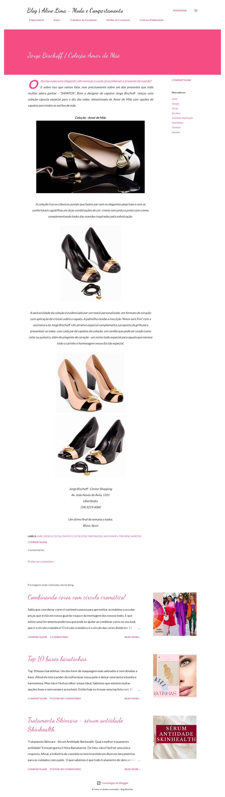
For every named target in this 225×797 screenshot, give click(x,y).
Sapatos (176, 132)
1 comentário (59, 637)
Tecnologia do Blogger (112, 783)
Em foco (176, 113)
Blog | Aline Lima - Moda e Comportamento (75, 10)
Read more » (132, 637)
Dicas (175, 108)
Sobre (55, 19)
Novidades (177, 122)
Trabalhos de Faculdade (81, 19)
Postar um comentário (41, 561)
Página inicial (34, 19)
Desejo (175, 103)
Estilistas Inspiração (182, 117)
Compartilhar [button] (181, 80)
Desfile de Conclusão (116, 19)
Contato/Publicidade (149, 19)
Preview (176, 127)
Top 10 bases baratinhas (57, 659)
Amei (174, 98)
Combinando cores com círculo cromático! (77, 597)
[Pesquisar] (179, 10)
